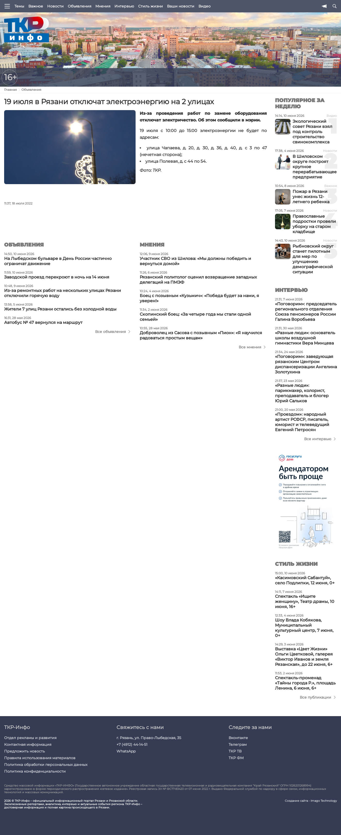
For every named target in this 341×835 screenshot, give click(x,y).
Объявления (79, 6)
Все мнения (250, 347)
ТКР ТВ (235, 751)
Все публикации (315, 697)
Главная (10, 90)
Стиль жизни (150, 6)
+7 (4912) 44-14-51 (132, 744)
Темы (19, 6)
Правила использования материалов (40, 758)
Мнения (102, 6)
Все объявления (110, 331)
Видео (204, 6)
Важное (35, 6)
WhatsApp (126, 751)
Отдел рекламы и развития (30, 737)
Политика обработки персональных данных (45, 764)
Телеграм (238, 744)
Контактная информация (27, 744)
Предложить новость (24, 751)
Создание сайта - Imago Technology (311, 801)
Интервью (124, 6)
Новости (55, 6)
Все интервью (317, 439)
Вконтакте (238, 737)
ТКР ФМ (236, 758)
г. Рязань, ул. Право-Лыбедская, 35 (149, 737)
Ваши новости (180, 6)
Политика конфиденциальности (35, 771)
